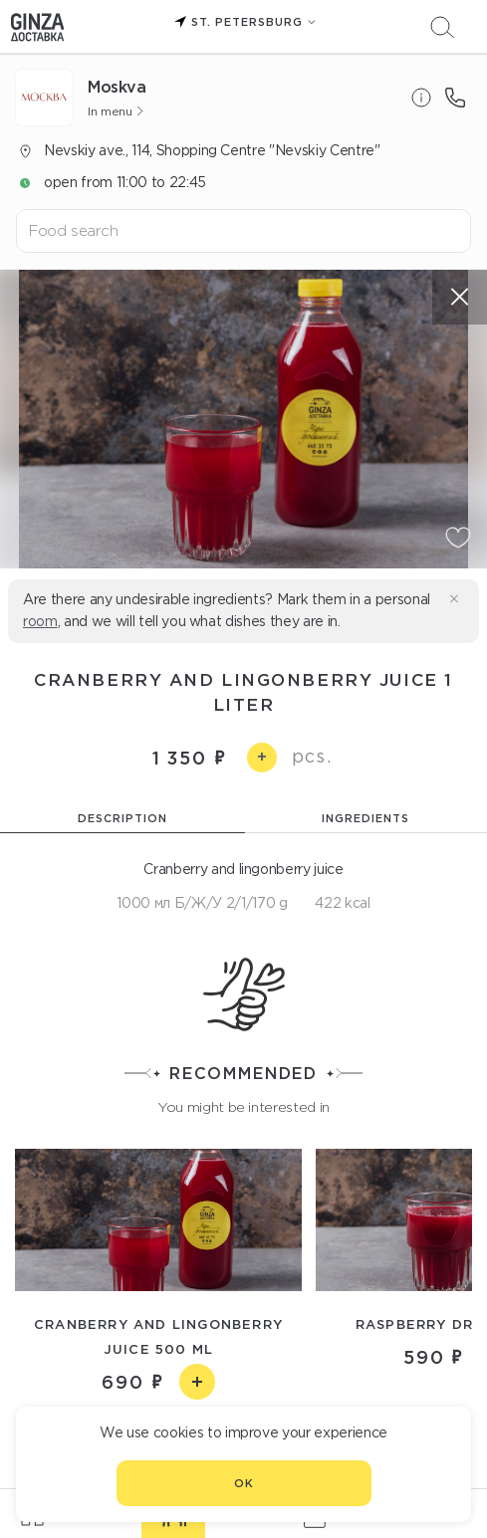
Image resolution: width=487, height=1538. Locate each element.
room (40, 621)
